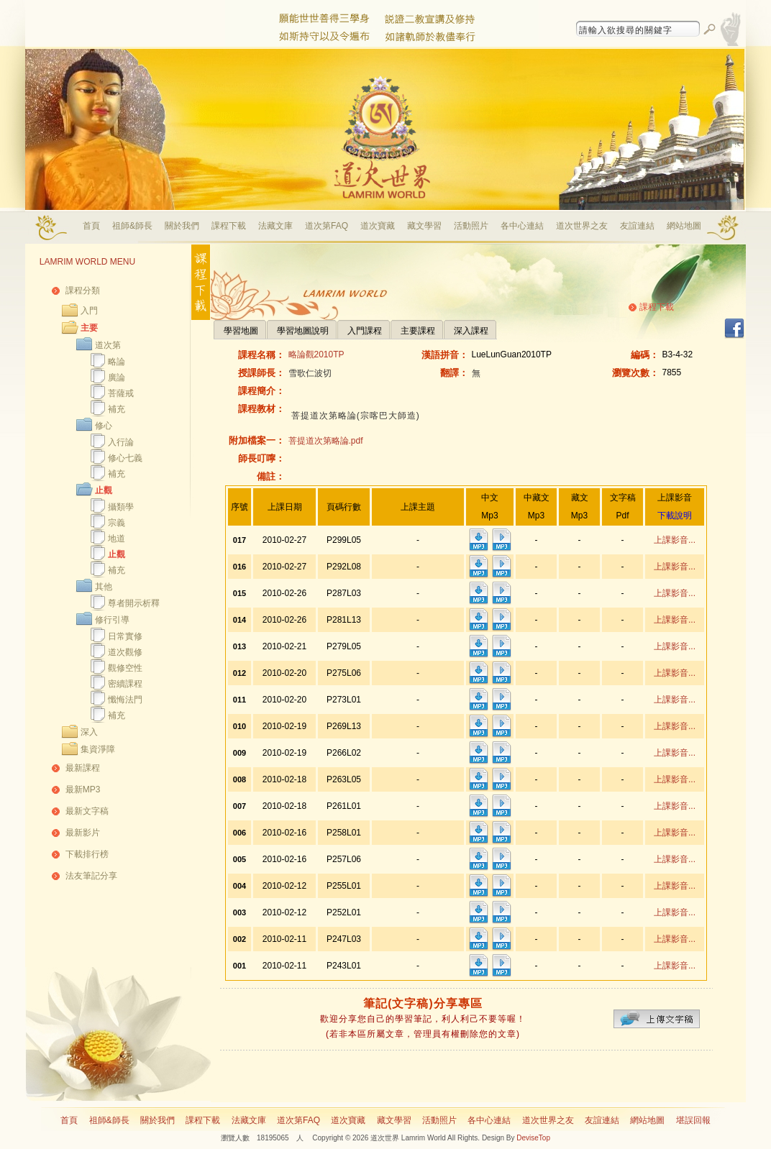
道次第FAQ (326, 226)
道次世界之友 (582, 226)
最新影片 (82, 833)
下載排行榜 (87, 854)
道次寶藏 (377, 226)
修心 (103, 426)
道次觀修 (125, 652)
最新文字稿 (87, 811)
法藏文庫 (275, 226)
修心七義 (125, 458)
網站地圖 (684, 226)
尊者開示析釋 (134, 603)
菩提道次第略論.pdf (325, 441)
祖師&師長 (132, 226)
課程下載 (228, 226)
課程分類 (82, 290)
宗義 (116, 523)
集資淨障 (98, 749)
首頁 (91, 226)
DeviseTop (533, 1138)
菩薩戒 (121, 393)
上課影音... (674, 540)
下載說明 (674, 516)
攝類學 (121, 507)
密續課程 (125, 684)
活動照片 (471, 226)
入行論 (121, 442)
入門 (89, 311)
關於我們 (182, 226)
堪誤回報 (693, 1120)
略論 (116, 362)
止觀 (103, 490)
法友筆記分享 (91, 876)
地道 (116, 539)
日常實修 (125, 636)
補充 (116, 409)
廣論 (116, 377)
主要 (89, 328)
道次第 (108, 345)
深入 (89, 732)
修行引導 (112, 620)
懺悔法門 (125, 700)
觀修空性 (125, 668)
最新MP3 (83, 789)
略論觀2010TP (316, 354)
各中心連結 (522, 226)
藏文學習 (424, 226)
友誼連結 (637, 226)
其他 (103, 587)
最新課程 (82, 768)
